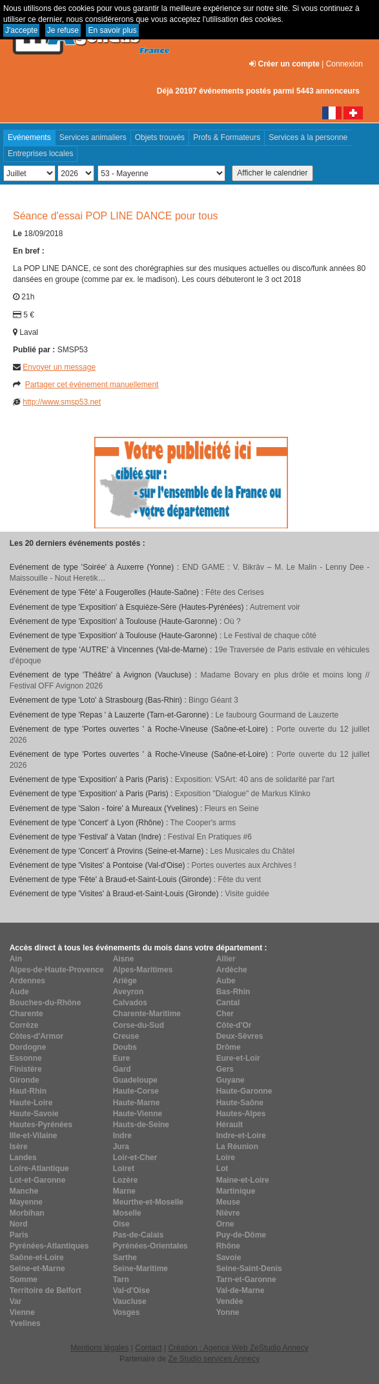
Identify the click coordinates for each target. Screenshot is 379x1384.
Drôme (228, 1047)
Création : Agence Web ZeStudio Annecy (238, 1347)
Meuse (228, 1202)
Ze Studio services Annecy (213, 1358)
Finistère (26, 1069)
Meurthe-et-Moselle (148, 1202)
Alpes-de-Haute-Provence (57, 969)
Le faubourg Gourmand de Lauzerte (276, 714)
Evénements (29, 137)
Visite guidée (247, 893)
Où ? (232, 621)
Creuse (126, 1036)
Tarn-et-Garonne (246, 1279)
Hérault (229, 1124)
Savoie (228, 1257)
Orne (225, 1224)
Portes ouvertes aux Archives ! (244, 865)
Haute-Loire (31, 1102)
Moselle (127, 1213)
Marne (124, 1191)
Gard (122, 1069)
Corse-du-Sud (138, 1025)
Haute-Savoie (34, 1113)
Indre (122, 1135)
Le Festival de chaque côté (270, 635)
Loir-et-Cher (135, 1157)
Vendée (229, 1301)
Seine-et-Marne (37, 1268)
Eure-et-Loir (238, 1058)
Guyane (230, 1080)
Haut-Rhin (28, 1091)
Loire (225, 1157)
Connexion (344, 63)
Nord (19, 1224)
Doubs (125, 1047)
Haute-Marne (136, 1102)
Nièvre (228, 1213)
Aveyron (128, 991)
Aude (19, 991)
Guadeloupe (135, 1080)
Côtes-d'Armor (37, 1036)
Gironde (24, 1080)
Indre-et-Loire (241, 1135)
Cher (225, 1013)
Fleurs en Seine (232, 808)
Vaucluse (130, 1301)
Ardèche (231, 969)
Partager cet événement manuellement (92, 384)
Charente (26, 1013)
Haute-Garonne (244, 1091)
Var (16, 1301)
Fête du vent (239, 879)
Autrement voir (275, 607)
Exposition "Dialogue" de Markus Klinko (243, 793)
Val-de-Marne (240, 1290)
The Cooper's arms (203, 822)
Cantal (228, 1002)
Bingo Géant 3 (213, 700)
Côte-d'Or (234, 1025)
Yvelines (25, 1323)
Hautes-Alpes (241, 1113)
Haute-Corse (136, 1091)
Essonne (26, 1058)
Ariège (125, 980)
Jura (121, 1146)
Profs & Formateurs (226, 137)
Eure (121, 1058)
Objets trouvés (160, 137)
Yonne (228, 1312)
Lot (222, 1168)
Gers (225, 1069)
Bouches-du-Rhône (45, 1002)
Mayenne (26, 1202)
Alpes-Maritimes (143, 969)
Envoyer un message (59, 367)
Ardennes (27, 980)
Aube (226, 980)
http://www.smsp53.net (62, 401)
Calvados (130, 1002)
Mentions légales (99, 1347)
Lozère (125, 1180)
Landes (23, 1157)
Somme (23, 1279)
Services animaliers (93, 137)
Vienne (22, 1312)
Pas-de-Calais (138, 1234)
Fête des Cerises (234, 592)
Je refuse (63, 30)
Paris (19, 1234)
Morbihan (27, 1213)
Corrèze (24, 1025)
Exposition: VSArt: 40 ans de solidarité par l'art (254, 779)
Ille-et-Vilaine (33, 1135)
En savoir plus (112, 30)
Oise (121, 1224)
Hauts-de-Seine (141, 1124)
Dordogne (28, 1047)
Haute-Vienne (137, 1113)
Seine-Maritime (140, 1268)
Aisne (123, 958)
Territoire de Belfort (45, 1290)
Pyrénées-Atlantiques (49, 1245)
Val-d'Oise (131, 1290)
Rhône (228, 1245)
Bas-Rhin (233, 991)
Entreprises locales (40, 153)
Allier (226, 958)
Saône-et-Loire (37, 1257)
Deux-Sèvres (239, 1036)
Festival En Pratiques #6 (210, 836)
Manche (24, 1191)
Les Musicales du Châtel (252, 851)
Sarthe (125, 1257)
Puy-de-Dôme (241, 1234)
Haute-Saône (239, 1102)
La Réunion (237, 1146)
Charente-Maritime (147, 1013)
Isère (19, 1146)
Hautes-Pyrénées (41, 1124)
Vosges (126, 1312)
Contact (148, 1347)
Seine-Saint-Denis (249, 1268)
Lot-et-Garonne (38, 1180)
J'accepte (21, 30)
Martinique (236, 1191)
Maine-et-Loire (242, 1180)
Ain (16, 958)
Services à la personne (308, 137)
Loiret (123, 1168)
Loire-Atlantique (39, 1168)
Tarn (121, 1279)
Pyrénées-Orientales (150, 1245)
